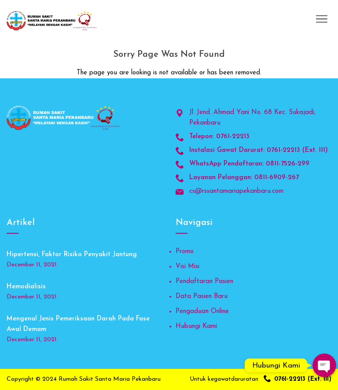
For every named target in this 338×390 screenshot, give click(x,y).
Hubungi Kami (196, 326)
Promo (185, 251)
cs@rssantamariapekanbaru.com (236, 191)
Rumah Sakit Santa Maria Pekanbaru (110, 379)
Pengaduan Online (202, 311)
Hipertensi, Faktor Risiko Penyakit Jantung (72, 254)
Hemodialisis (26, 286)
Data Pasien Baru (202, 296)
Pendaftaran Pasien (204, 281)
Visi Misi (187, 266)
